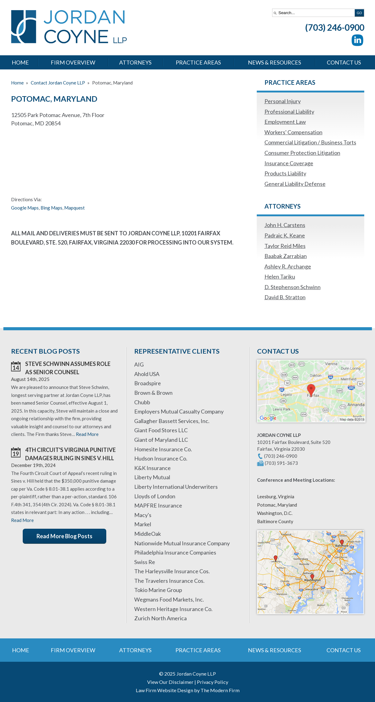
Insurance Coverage (288, 163)
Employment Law (285, 121)
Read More (87, 434)
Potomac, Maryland (277, 505)
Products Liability (285, 173)
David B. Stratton (285, 297)
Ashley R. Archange (287, 266)
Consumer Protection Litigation (302, 152)
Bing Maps (51, 207)
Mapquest (74, 207)
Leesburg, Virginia (275, 496)
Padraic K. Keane (284, 235)
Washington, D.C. (274, 513)
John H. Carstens (284, 225)
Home (20, 62)
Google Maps (25, 207)
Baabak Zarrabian (285, 256)
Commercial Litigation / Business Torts (310, 142)
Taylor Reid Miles (285, 245)
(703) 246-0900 (334, 27)
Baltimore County (275, 521)
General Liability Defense (295, 183)
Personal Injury (282, 101)
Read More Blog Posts (64, 536)
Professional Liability (289, 111)
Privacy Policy (212, 682)
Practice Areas (198, 62)
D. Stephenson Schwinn (292, 287)
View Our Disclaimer (170, 682)
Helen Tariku (279, 276)
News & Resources (274, 62)
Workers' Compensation (293, 132)
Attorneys (135, 62)
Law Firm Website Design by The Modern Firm (188, 690)
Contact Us (344, 62)
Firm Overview (73, 62)
